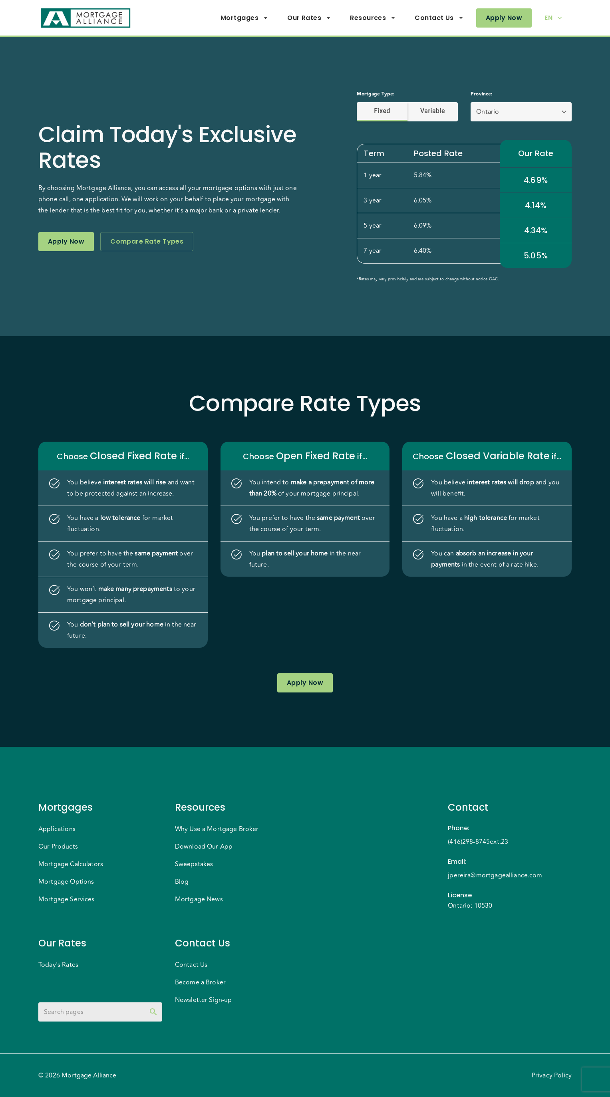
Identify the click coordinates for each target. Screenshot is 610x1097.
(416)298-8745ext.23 (478, 842)
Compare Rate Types (147, 241)
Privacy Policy (552, 1075)
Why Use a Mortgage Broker (217, 829)
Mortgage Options (66, 882)
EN (553, 18)
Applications (57, 829)
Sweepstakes (194, 864)
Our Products (58, 846)
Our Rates (309, 18)
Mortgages (244, 18)
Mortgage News (199, 899)
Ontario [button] (487, 112)
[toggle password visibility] (153, 1012)
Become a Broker (200, 982)
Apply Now (504, 18)
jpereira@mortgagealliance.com (495, 875)
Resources (372, 18)
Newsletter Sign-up (203, 1000)
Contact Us (439, 18)
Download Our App (203, 846)
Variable (432, 111)
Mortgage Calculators (70, 864)
